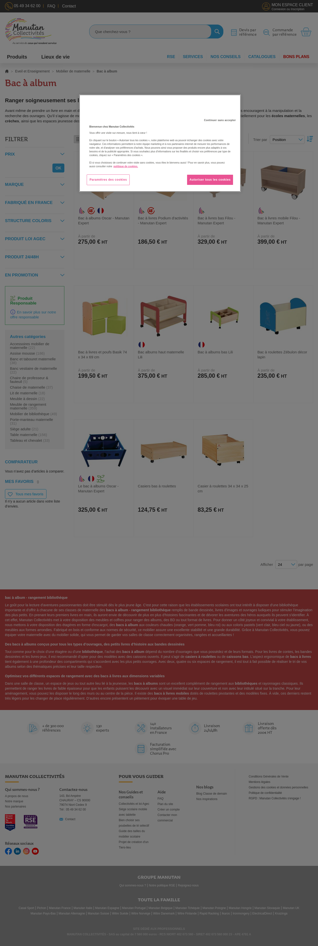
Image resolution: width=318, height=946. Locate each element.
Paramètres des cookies (108, 179)
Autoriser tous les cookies (210, 179)
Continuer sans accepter (220, 120)
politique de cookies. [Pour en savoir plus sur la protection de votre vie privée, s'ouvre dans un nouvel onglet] (126, 166)
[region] (160, 143)
